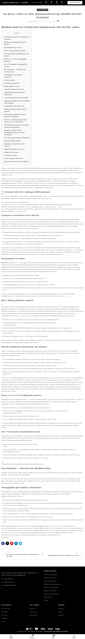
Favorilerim (33, 612)
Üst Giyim (4, 612)
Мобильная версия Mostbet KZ (14, 149)
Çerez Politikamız (50, 581)
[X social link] (7, 543)
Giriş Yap (61, 609)
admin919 (39, 21)
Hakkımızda (48, 597)
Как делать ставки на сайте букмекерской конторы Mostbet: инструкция (14, 132)
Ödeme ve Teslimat (50, 578)
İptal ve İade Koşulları (51, 587)
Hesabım (61, 615)
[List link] (21, 582)
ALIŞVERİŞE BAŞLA (75, 2)
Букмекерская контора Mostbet (14, 106)
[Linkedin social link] (16, 543)
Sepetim (32, 609)
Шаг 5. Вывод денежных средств (14, 50)
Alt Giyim (4, 615)
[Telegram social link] (20, 543)
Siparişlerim (34, 615)
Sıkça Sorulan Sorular (51, 594)
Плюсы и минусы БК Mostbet (13, 158)
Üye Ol (60, 612)
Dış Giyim (4, 618)
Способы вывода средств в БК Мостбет (17, 138)
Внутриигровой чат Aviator (13, 47)
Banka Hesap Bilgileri (51, 575)
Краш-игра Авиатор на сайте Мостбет (16, 161)
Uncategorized (42, 9)
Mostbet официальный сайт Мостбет (16, 98)
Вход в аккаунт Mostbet (12, 86)
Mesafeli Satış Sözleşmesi (52, 584)
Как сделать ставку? (10, 155)
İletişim (46, 600)
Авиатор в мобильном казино (13, 89)
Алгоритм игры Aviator (11, 152)
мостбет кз (4, 262)
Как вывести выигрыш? (11, 83)
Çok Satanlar (5, 609)
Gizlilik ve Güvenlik (50, 591)
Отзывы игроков (9, 80)
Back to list (42, 554)
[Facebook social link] (3, 543)
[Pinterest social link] (11, 543)
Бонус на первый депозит (12, 141)
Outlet (3, 621)
